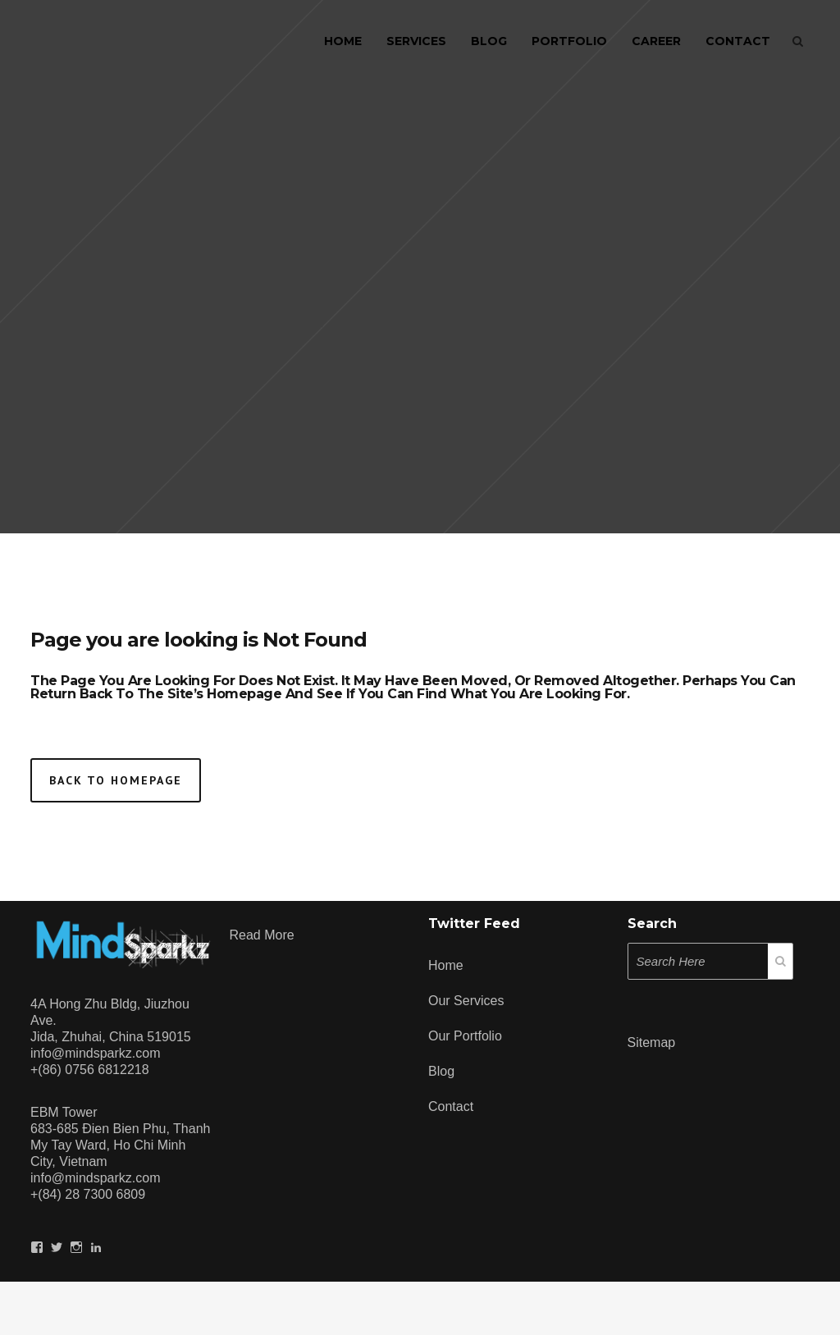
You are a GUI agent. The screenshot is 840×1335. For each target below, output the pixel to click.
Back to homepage (115, 780)
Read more (262, 935)
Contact (450, 1106)
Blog (441, 1071)
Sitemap (652, 1042)
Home (445, 965)
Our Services (466, 1001)
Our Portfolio (465, 1036)
